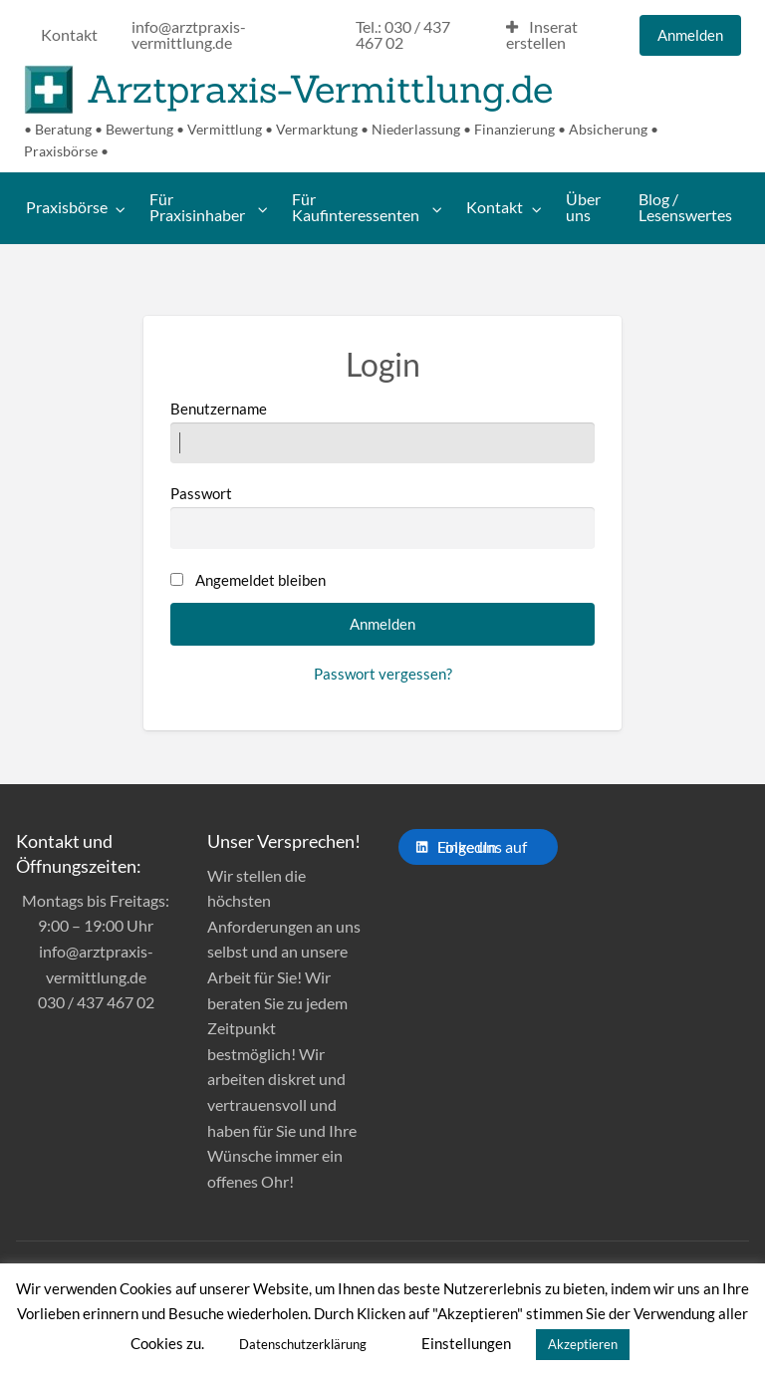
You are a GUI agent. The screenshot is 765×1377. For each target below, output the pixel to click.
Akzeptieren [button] (583, 1344)
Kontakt (69, 35)
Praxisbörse (67, 207)
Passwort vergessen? (383, 674)
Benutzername (382, 431)
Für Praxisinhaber (197, 207)
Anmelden (690, 35)
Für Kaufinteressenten (355, 207)
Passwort (382, 516)
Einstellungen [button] (466, 1343)
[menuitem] (69, 36)
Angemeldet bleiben (260, 580)
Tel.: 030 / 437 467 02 (403, 35)
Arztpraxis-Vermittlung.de (320, 89)
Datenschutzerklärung (303, 1344)
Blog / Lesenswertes (685, 207)
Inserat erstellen (542, 35)
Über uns (583, 207)
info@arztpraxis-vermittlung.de (188, 35)
